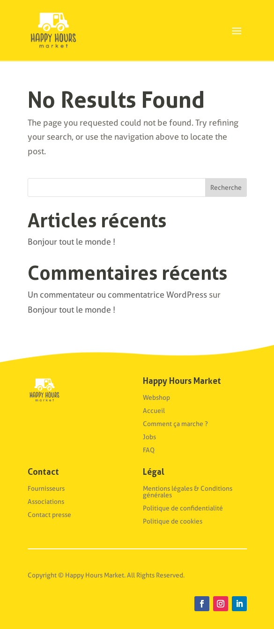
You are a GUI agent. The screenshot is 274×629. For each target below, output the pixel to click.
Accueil (154, 410)
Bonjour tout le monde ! (71, 242)
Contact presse (49, 514)
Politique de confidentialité (183, 508)
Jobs (149, 437)
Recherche (226, 187)
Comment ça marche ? (175, 423)
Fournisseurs (46, 488)
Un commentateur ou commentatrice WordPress (117, 295)
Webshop (156, 397)
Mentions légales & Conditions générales (187, 492)
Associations (46, 501)
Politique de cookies (172, 521)
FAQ (149, 450)
